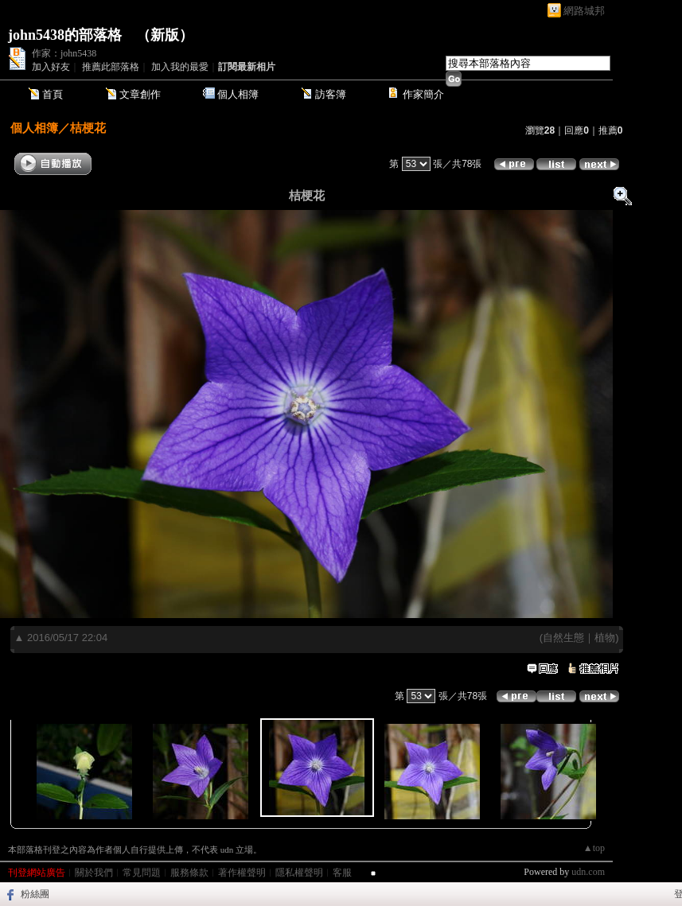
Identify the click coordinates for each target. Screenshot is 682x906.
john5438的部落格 (65, 35)
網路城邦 (584, 11)
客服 (342, 872)
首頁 (52, 94)
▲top (594, 848)
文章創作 (140, 94)
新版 (164, 35)
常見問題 (142, 872)
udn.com (588, 871)
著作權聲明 (242, 872)
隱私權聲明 (299, 872)
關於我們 (94, 872)
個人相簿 (238, 94)
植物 (604, 638)
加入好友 (51, 66)
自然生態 (563, 638)
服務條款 (189, 872)
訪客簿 (330, 94)
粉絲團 (35, 894)
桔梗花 (88, 127)
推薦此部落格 (110, 66)
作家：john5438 (64, 53)
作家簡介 (423, 94)
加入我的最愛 (179, 66)
